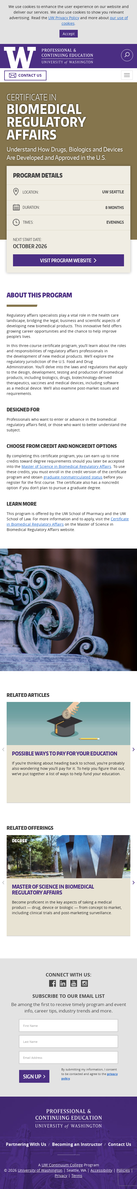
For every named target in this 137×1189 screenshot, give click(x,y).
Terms (76, 1175)
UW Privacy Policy (63, 17)
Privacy (61, 1175)
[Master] (68, 856)
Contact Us (119, 1144)
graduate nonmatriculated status (73, 477)
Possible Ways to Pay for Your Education (64, 753)
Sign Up (34, 1076)
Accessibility (101, 1170)
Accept (69, 33)
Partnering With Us (26, 1144)
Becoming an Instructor (77, 1144)
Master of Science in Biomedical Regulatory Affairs (66, 466)
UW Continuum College (62, 1164)
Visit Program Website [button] (68, 260)
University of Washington (40, 1170)
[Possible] (68, 723)
